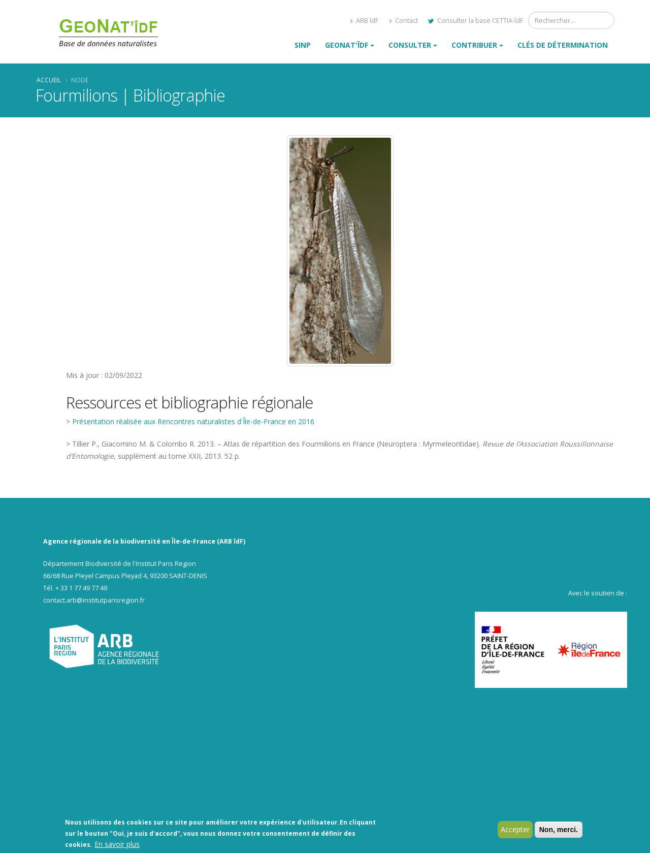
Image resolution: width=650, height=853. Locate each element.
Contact (403, 20)
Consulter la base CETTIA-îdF (475, 20)
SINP (303, 45)
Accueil (49, 80)
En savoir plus (117, 845)
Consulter (409, 45)
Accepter (515, 831)
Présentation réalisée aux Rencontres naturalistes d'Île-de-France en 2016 (193, 421)
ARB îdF (364, 20)
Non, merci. (558, 831)
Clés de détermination (562, 45)
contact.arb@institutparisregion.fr (94, 600)
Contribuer (474, 45)
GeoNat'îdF (346, 45)
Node (79, 80)
